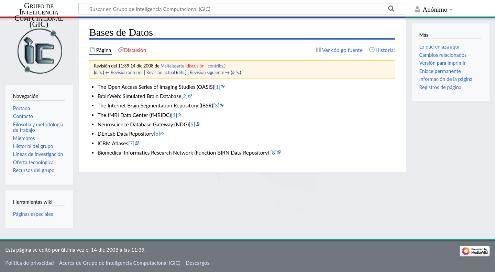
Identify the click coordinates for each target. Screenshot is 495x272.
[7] (131, 143)
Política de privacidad (29, 263)
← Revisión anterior (124, 72)
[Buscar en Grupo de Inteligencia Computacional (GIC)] (242, 8)
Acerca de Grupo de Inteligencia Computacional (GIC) (119, 263)
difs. (99, 72)
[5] (192, 124)
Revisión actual (160, 72)
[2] (184, 96)
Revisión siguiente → (210, 72)
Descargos (197, 263)
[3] (216, 105)
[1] (217, 87)
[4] (174, 115)
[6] (157, 133)
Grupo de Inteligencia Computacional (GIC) (38, 15)
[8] (273, 152)
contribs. (216, 66)
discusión (196, 66)
